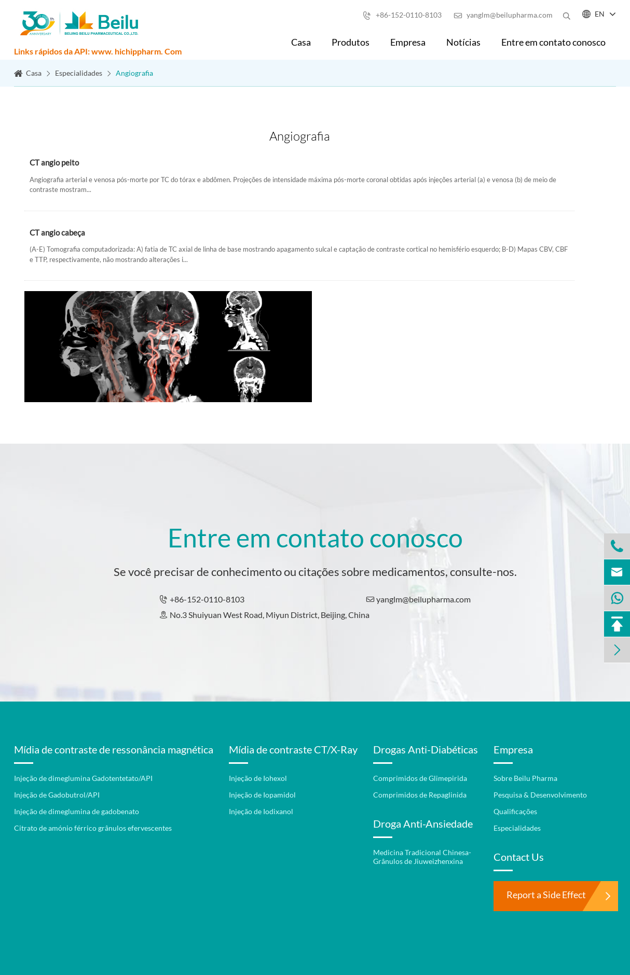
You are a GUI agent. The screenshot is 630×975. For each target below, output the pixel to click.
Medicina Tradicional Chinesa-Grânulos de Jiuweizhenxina (422, 857)
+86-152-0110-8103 (402, 14)
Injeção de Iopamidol (262, 794)
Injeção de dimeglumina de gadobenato (76, 811)
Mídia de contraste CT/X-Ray (293, 749)
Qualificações (515, 811)
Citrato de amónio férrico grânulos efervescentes (93, 827)
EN (600, 13)
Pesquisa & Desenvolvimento (540, 794)
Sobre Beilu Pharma (525, 778)
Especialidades (78, 72)
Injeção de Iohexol (258, 778)
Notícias (463, 42)
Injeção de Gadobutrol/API (57, 794)
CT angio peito (54, 163)
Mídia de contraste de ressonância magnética (113, 749)
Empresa (408, 42)
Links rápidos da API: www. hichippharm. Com (98, 51)
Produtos (350, 42)
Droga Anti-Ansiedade (423, 823)
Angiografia (134, 72)
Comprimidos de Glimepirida (420, 778)
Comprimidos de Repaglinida (420, 794)
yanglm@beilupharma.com (503, 14)
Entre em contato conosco (553, 42)
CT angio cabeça (57, 233)
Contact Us (519, 856)
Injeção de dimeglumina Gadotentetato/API (83, 778)
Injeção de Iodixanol (261, 811)
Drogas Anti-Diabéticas (425, 749)
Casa (301, 42)
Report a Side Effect (546, 894)
